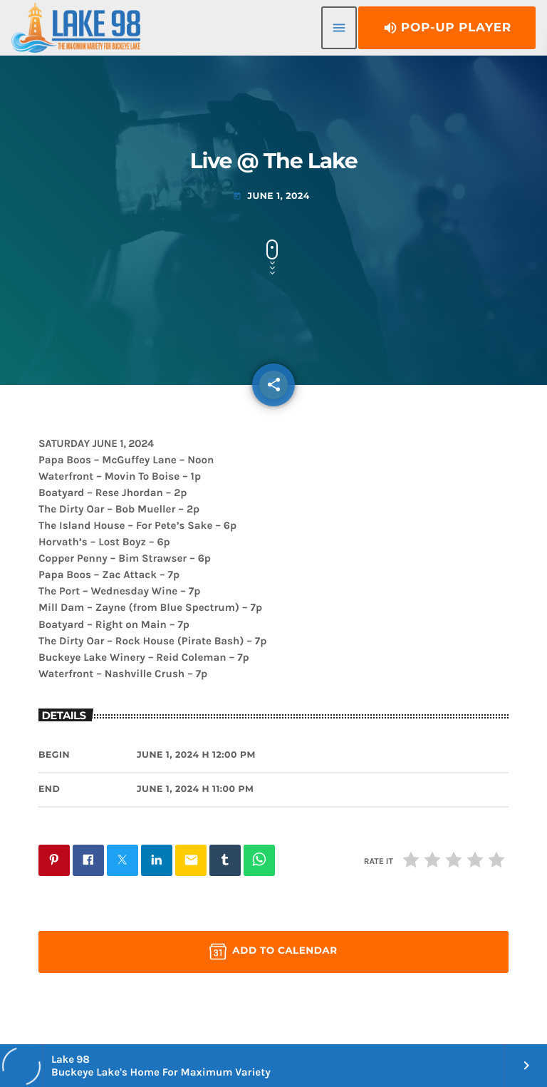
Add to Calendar (273, 951)
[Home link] (75, 28)
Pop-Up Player (446, 28)
